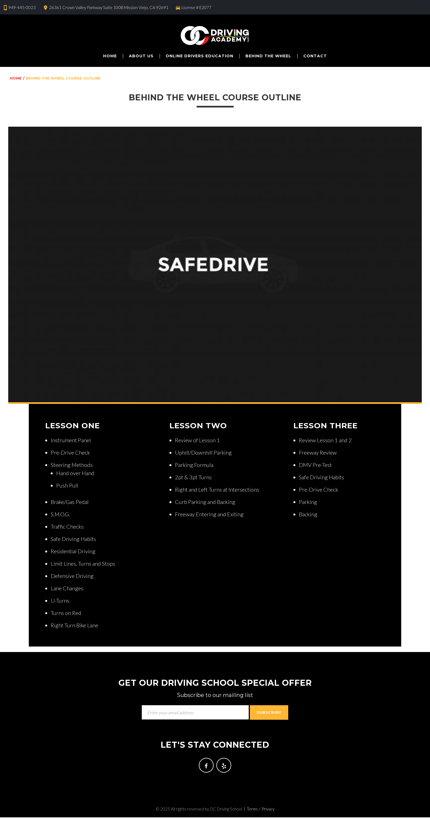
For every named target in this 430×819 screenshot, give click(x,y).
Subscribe (269, 712)
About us (141, 55)
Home (110, 55)
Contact (315, 55)
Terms (252, 810)
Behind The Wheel (268, 55)
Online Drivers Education (199, 55)
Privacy (268, 810)
